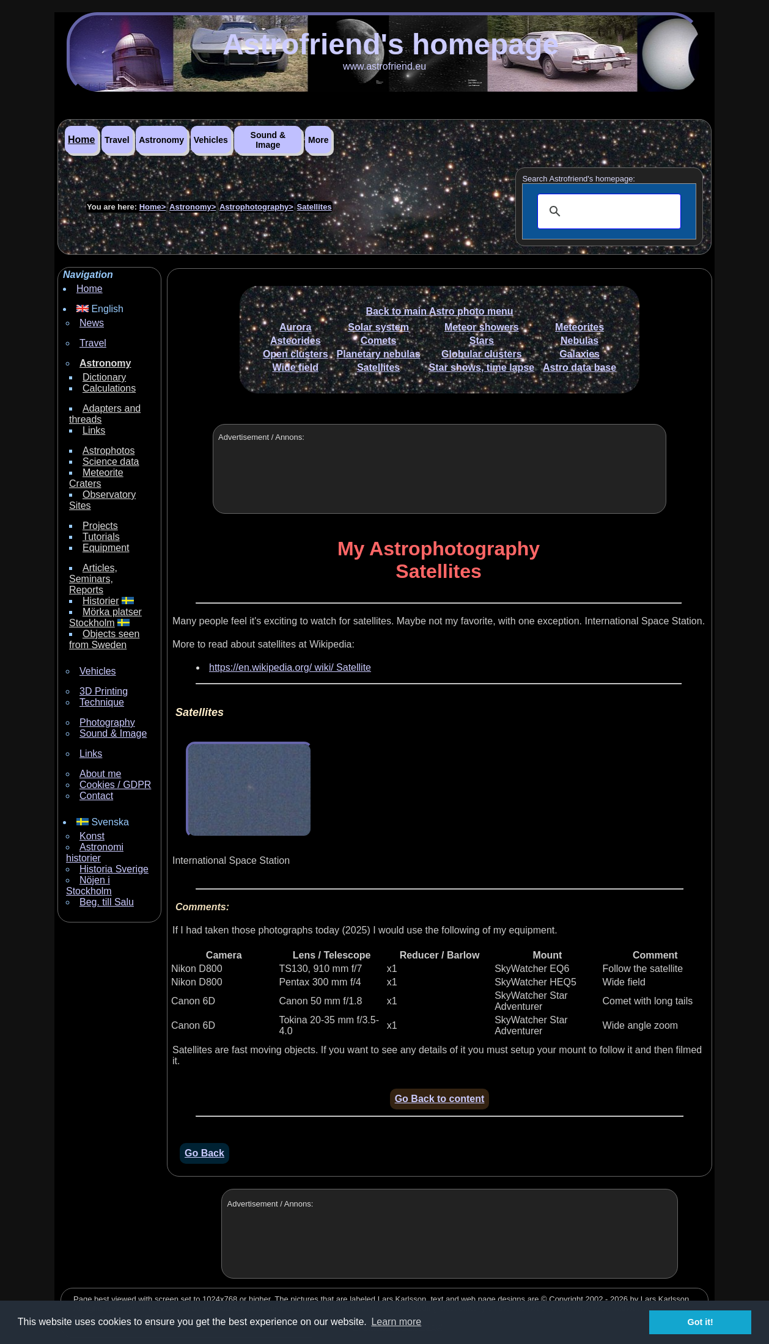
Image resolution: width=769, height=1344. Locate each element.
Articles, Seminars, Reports (93, 579)
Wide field (295, 367)
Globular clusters (481, 354)
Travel (117, 140)
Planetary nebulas (379, 354)
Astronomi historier (94, 852)
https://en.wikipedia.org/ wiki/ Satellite (290, 667)
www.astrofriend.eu (384, 66)
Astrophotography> (256, 206)
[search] (607, 211)
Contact (96, 796)
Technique (101, 702)
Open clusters (295, 354)
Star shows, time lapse (482, 367)
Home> (152, 206)
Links (94, 430)
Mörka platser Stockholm (105, 617)
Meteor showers (481, 327)
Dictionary (104, 377)
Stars (481, 340)
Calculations (109, 388)
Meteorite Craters (96, 478)
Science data (111, 461)
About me (100, 774)
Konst (92, 836)
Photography (107, 722)
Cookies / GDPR (115, 785)
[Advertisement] (437, 483)
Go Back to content (440, 1099)
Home (81, 139)
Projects (100, 525)
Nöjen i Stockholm (89, 885)
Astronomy (161, 140)
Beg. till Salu (106, 902)
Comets (379, 340)
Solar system (378, 327)
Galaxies (579, 354)
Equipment (106, 547)
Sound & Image (268, 140)
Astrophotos (108, 450)
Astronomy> (192, 206)
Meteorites (579, 327)
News (91, 323)
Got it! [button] (700, 1322)
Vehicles (211, 140)
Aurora (295, 327)
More (318, 140)
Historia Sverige (114, 869)
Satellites (314, 206)
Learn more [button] (396, 1322)
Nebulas (579, 340)
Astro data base (579, 367)
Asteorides (295, 340)
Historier (101, 601)
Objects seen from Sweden (104, 639)
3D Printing (103, 691)
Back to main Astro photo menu (439, 311)
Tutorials (101, 536)
